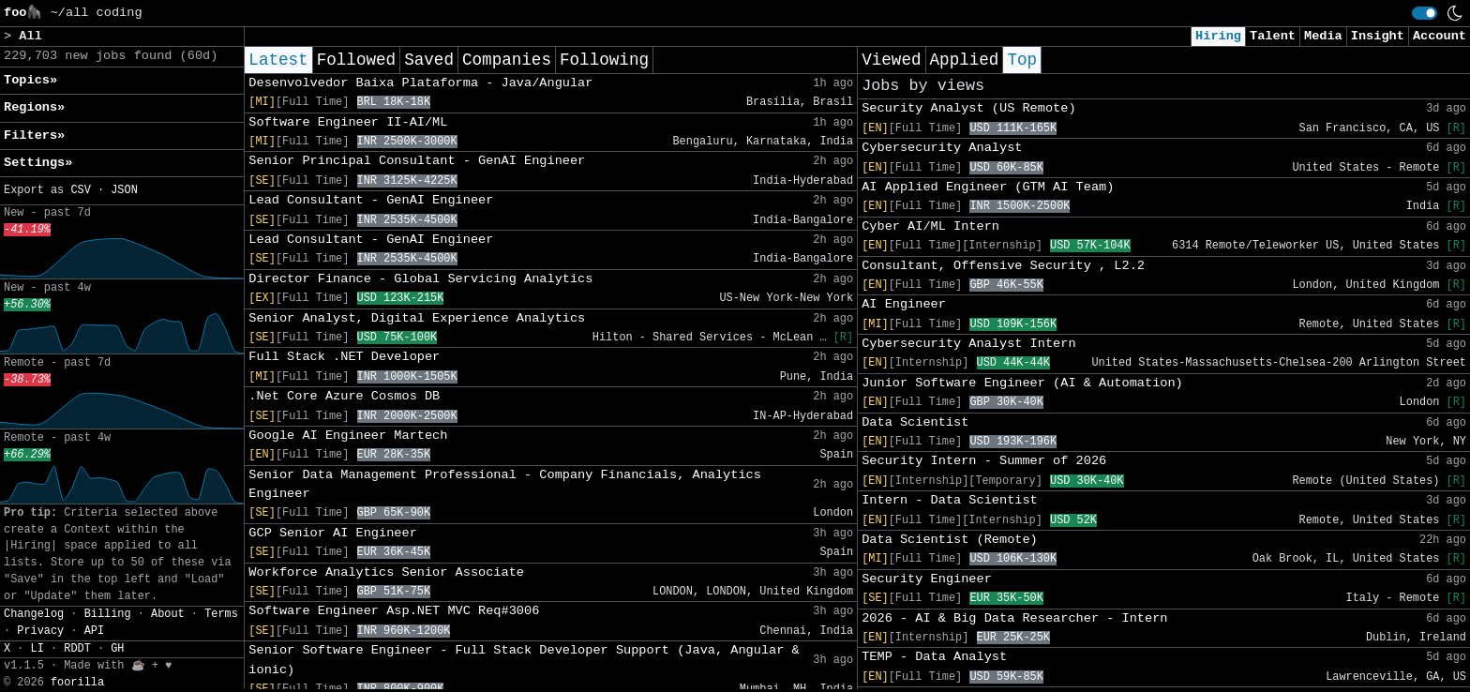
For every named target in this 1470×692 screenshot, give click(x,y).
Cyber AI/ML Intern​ (930, 226)
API (94, 631)
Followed (356, 60)
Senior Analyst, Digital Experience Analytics (416, 318)
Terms (221, 614)
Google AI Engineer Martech (347, 436)
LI (37, 648)
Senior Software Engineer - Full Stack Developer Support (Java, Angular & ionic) (523, 659)
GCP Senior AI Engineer (332, 533)
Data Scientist (915, 422)
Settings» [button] (38, 163)
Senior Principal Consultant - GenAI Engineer (416, 161)
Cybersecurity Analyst (942, 148)
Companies (506, 60)
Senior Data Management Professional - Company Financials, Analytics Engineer (504, 484)
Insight (1377, 36)
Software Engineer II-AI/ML (347, 122)
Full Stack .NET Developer (344, 357)
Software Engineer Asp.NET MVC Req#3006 (393, 611)
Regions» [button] (34, 107)
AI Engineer (904, 304)
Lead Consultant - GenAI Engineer (370, 200)
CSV (80, 190)
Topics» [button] (30, 80)
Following (604, 60)
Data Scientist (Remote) (950, 540)
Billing (107, 614)
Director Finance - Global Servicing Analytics (420, 279)
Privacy (40, 631)
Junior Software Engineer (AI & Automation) (1022, 383)
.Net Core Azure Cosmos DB (344, 396)
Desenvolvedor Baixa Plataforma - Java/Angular (420, 83)
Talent (1273, 36)
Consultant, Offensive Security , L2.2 (1003, 266)
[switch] (1424, 13)
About (168, 614)
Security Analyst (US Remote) (968, 108)
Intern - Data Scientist (950, 500)
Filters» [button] (34, 135)
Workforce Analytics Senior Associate (386, 572)
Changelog (34, 614)
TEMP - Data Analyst (934, 657)
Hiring (1218, 36)
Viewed (891, 60)
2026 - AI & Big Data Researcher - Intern (1014, 618)
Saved (429, 60)
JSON (124, 190)
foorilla (77, 682)
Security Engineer (927, 579)
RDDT (77, 648)
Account (1439, 36)
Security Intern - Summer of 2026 (984, 461)
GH (117, 648)
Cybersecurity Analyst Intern (968, 344)
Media (1323, 36)
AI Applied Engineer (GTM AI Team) (988, 187)
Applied (964, 60)
